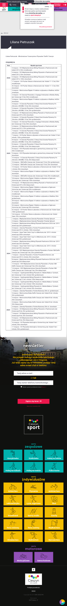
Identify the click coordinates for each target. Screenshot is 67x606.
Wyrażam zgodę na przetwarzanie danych (32, 387)
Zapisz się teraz (34, 401)
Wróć (6, 33)
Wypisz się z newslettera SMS (33, 406)
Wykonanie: (33, 599)
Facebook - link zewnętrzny (33, 569)
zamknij (48, 6)
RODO (33, 591)
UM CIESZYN (39, 595)
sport (4, 10)
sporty (17, 9)
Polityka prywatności (33, 587)
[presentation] (33, 393)
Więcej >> (44, 387)
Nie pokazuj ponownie (45, 27)
